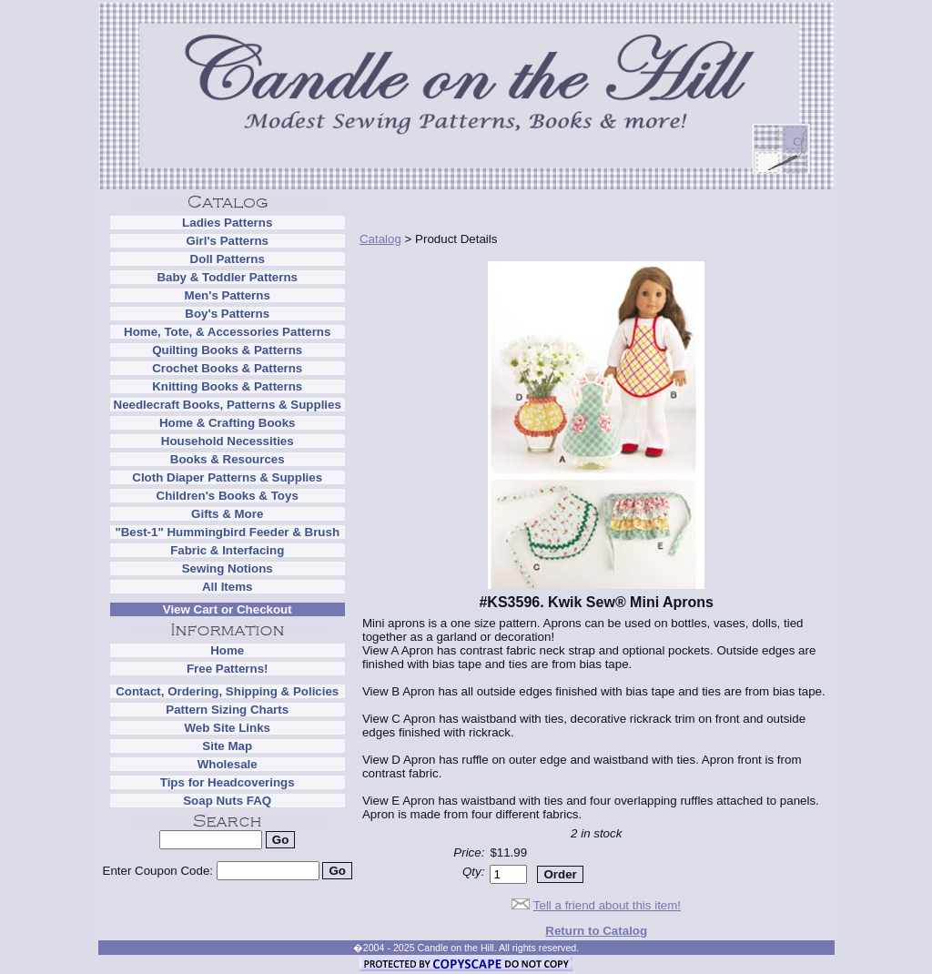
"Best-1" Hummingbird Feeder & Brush (227, 532)
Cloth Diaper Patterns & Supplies (227, 477)
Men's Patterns (227, 295)
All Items (227, 587)
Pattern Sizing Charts (227, 709)
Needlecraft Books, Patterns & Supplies (227, 404)
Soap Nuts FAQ (227, 800)
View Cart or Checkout (227, 609)
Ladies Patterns (227, 222)
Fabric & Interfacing (227, 550)
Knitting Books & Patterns (227, 386)
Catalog (380, 239)
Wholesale (228, 764)
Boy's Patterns (227, 313)
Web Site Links (227, 728)
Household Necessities (227, 441)
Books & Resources (227, 459)
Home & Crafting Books (227, 423)
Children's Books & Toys (228, 495)
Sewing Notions (227, 568)
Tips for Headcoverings (227, 782)
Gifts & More (227, 514)
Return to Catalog (596, 931)
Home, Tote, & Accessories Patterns (227, 332)
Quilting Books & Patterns (227, 350)
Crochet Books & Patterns (227, 368)
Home (227, 650)
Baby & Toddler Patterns (227, 277)
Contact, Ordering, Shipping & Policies (227, 691)
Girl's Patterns (227, 241)
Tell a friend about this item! (607, 905)
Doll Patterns (227, 259)
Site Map (227, 746)
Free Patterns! (227, 668)
